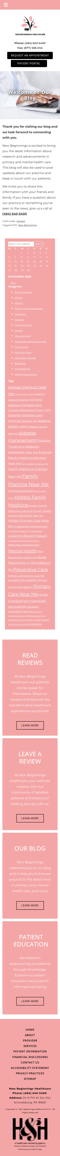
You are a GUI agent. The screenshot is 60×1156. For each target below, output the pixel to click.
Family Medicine (23, 325)
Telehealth (20, 363)
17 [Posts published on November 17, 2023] (34, 261)
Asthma (19, 303)
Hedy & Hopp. (36, 1149)
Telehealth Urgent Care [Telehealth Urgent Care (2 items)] (35, 616)
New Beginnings (27, 225)
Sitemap (30, 1079)
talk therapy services (25, 358)
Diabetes (19, 319)
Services (30, 1046)
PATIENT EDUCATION (31, 940)
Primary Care (21, 347)
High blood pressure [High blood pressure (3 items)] (20, 490)
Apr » (13, 282)
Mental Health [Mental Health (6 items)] (22, 550)
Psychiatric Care (23, 352)
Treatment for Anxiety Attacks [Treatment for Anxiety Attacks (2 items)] (20, 620)
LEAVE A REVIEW (30, 757)
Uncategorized (22, 369)
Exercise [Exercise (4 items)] (45, 452)
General (20, 221)
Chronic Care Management (29, 308)
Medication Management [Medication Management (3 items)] (23, 544)
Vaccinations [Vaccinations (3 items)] (34, 624)
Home (30, 1029)
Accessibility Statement (30, 1068)
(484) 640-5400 (35, 43)
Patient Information (30, 1051)
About (30, 1035)
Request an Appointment (30, 55)
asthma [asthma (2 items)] (32, 394)
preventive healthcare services (30, 341)
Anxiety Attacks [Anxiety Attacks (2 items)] (21, 394)
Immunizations (23, 336)
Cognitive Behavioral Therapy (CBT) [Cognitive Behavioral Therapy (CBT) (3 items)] (29, 410)
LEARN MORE (30, 725)
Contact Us (30, 1062)
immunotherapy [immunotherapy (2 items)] (36, 531)
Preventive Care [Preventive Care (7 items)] (30, 569)
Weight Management (26, 374)
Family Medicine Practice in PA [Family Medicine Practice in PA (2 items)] (35, 464)
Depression (20, 314)
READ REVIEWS (30, 659)
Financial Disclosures (30, 1057)
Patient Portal (28, 63)
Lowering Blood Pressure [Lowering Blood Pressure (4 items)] (27, 536)
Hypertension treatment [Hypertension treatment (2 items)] (18, 531)
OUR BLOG (30, 848)
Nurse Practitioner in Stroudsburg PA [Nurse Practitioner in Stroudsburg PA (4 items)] (29, 563)
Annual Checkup (23, 292)
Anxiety (18, 297)
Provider (30, 1040)
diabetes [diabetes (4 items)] (14, 415)
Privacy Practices (30, 1073)
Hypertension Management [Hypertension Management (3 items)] (31, 526)
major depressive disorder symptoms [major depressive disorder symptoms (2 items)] (23, 541)
